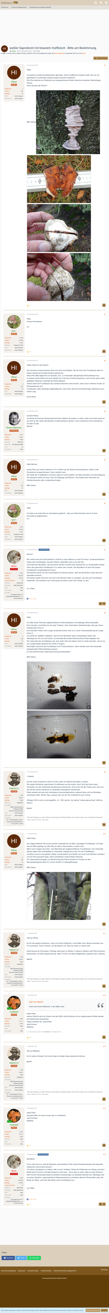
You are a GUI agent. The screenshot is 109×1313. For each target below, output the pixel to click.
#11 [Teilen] (104, 933)
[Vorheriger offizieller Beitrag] (104, 1204)
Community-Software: (54, 1278)
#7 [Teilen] (105, 550)
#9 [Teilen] (105, 772)
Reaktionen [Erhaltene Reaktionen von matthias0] (8, 1018)
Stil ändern (104, 1270)
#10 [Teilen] (104, 834)
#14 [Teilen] (104, 1108)
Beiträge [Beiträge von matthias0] (7, 1023)
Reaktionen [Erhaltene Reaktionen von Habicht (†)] (8, 795)
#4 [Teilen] (105, 411)
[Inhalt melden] (104, 305)
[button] (106, 3)
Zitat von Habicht (36, 1002)
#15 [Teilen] (104, 1154)
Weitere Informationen (93, 1310)
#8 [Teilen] (105, 613)
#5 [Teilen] (105, 460)
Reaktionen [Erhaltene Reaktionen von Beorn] (8, 573)
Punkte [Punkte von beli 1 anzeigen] (7, 340)
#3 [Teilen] (105, 360)
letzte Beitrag (59, 53)
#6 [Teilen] (105, 503)
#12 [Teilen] (104, 995)
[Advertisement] (54, 29)
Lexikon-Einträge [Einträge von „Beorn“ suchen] (9, 580)
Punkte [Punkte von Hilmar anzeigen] (7, 91)
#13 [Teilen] (104, 1046)
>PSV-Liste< (33, 599)
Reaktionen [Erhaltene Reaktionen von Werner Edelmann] (8, 434)
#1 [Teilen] (105, 65)
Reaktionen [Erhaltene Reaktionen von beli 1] (8, 338)
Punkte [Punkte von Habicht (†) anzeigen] (7, 798)
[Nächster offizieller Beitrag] (104, 603)
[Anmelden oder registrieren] (101, 3)
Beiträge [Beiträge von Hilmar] (7, 93)
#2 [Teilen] (105, 314)
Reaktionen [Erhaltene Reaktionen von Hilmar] (8, 88)
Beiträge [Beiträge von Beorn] (7, 578)
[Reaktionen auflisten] (29, 305)
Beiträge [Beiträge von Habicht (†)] (7, 800)
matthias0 (47, 1032)
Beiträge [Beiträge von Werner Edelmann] (7, 439)
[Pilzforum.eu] (9, 3)
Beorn (84, 53)
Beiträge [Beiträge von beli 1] (7, 343)
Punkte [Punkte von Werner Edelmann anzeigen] (7, 437)
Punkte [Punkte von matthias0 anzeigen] (7, 1021)
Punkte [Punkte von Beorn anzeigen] (7, 575)
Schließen (104, 1310)
